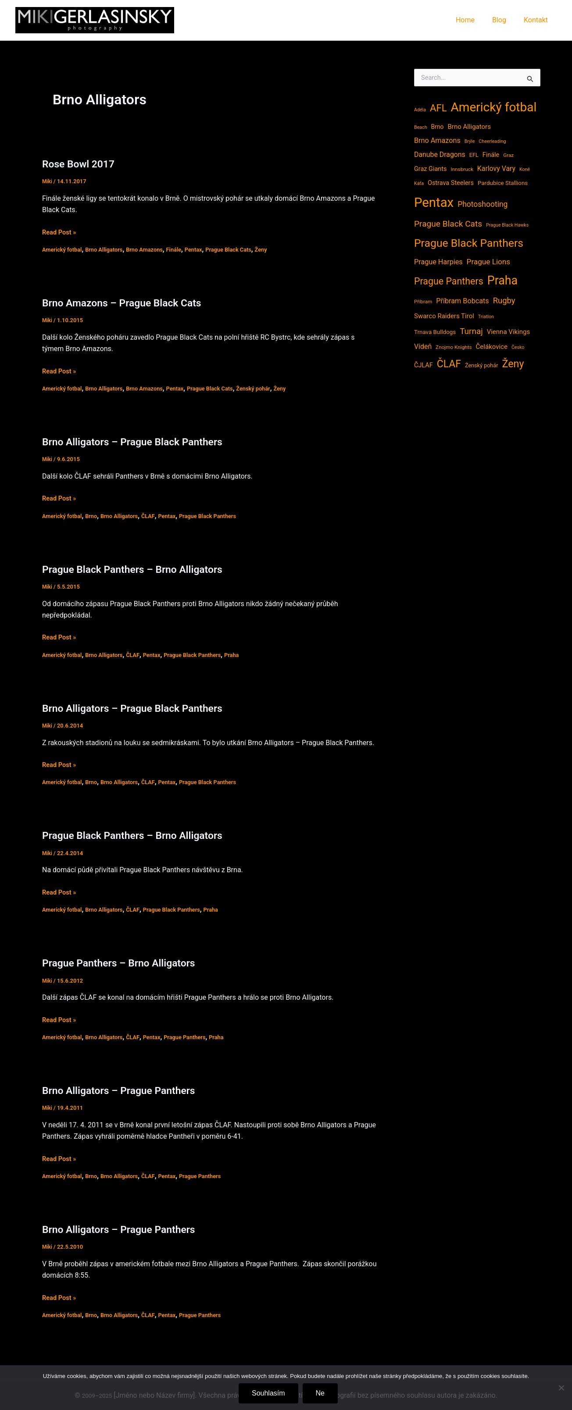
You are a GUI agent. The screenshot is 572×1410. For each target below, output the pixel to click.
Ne (320, 1393)
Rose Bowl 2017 (82, 163)
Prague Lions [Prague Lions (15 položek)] (489, 261)
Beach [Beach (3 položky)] (420, 127)
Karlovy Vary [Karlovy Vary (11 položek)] (496, 168)
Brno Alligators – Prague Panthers (126, 1090)
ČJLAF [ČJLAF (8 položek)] (423, 365)
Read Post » (60, 232)
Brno (95, 515)
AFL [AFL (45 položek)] (438, 108)
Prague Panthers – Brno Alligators (126, 962)
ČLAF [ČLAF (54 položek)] (449, 364)
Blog (504, 20)
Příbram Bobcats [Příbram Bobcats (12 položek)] (462, 301)
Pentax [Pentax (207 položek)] (434, 202)
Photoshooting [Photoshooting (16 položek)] (483, 204)
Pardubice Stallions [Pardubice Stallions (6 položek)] (503, 183)
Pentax (207, 249)
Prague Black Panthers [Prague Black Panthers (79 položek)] (468, 243)
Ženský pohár (272, 388)
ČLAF (157, 515)
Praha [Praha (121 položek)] (502, 280)
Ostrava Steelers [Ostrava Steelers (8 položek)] (451, 183)
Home (474, 20)
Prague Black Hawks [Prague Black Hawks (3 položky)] (507, 225)
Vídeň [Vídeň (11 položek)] (423, 346)
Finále (185, 249)
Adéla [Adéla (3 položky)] (420, 110)
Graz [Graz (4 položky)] (508, 155)
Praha (248, 654)
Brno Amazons (153, 249)
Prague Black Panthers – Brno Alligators (141, 569)
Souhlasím (268, 1393)
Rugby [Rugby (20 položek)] (504, 300)
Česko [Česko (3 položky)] (518, 347)
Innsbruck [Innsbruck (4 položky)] (461, 169)
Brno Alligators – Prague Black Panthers (141, 441)
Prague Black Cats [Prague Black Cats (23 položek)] (448, 224)
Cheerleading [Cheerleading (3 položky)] (492, 141)
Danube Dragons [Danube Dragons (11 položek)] (439, 154)
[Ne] (561, 1387)
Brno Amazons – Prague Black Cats (129, 302)
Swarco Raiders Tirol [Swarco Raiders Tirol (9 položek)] (444, 316)
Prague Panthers (197, 1037)
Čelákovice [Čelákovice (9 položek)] (492, 347)
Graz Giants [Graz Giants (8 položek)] (430, 169)
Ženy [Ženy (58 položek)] (513, 364)
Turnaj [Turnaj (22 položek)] (471, 331)
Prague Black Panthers (222, 515)
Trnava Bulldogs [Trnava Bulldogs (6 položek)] (435, 332)
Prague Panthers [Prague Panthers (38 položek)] (448, 281)
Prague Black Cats (245, 249)
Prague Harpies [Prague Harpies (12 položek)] (438, 262)
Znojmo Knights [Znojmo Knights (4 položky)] (454, 347)
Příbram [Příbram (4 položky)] (423, 301)
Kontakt (538, 20)
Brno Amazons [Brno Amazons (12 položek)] (437, 140)
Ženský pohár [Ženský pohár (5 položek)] (481, 365)
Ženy (280, 249)
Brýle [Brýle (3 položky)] (470, 141)
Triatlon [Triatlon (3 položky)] (486, 317)
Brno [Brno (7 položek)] (437, 126)
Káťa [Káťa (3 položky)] (419, 183)
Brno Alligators (109, 249)
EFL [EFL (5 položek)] (474, 155)
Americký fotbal (64, 249)
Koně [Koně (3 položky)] (524, 169)
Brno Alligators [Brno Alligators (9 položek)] (468, 127)
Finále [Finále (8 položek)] (491, 155)
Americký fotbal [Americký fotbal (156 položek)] (494, 107)
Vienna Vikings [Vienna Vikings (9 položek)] (508, 332)
